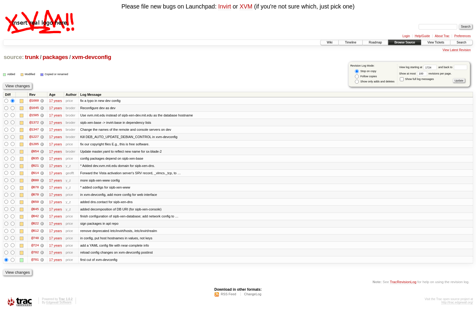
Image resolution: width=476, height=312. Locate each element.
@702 (35, 253)
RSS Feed (228, 295)
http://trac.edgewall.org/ (457, 304)
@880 (35, 181)
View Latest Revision (457, 50)
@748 (35, 239)
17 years (55, 100)
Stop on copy (365, 71)
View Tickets (435, 42)
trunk (32, 57)
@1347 (34, 129)
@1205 (34, 144)
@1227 (34, 137)
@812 (35, 232)
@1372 (34, 122)
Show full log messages (417, 79)
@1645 (34, 108)
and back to (452, 67)
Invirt (224, 6)
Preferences (462, 36)
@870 (35, 195)
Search (461, 42)
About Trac (442, 36)
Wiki (329, 42)
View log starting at (418, 67)
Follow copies (366, 76)
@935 (35, 159)
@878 (35, 188)
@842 (35, 217)
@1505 (34, 115)
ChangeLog (252, 295)
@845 (35, 210)
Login (406, 36)
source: (14, 57)
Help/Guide (422, 36)
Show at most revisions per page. (425, 73)
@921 (35, 166)
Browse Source (404, 42)
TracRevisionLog (403, 283)
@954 (35, 151)
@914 (35, 173)
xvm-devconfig (91, 57)
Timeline (350, 42)
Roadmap (375, 42)
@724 (35, 246)
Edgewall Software (58, 304)
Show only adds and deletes (374, 82)
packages (55, 57)
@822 (35, 224)
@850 (35, 202)
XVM (246, 6)
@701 (35, 261)
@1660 (34, 100)
